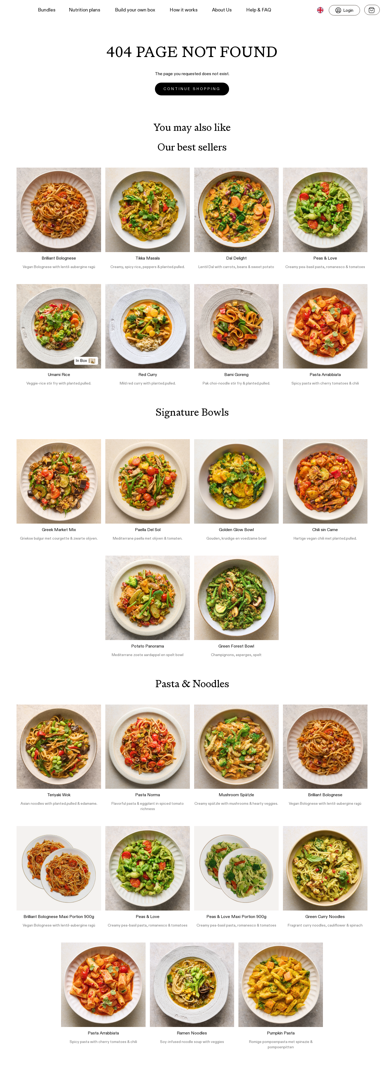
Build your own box (135, 10)
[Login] (344, 10)
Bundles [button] (46, 10)
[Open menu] (372, 10)
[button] (13, 10)
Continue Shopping (192, 89)
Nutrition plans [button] (84, 10)
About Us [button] (222, 10)
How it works (184, 10)
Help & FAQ (258, 10)
